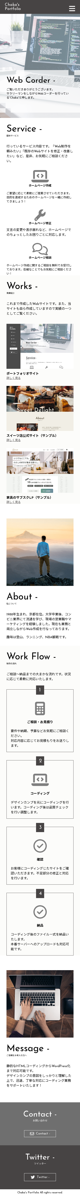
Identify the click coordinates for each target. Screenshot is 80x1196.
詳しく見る (13, 378)
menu (72, 8)
